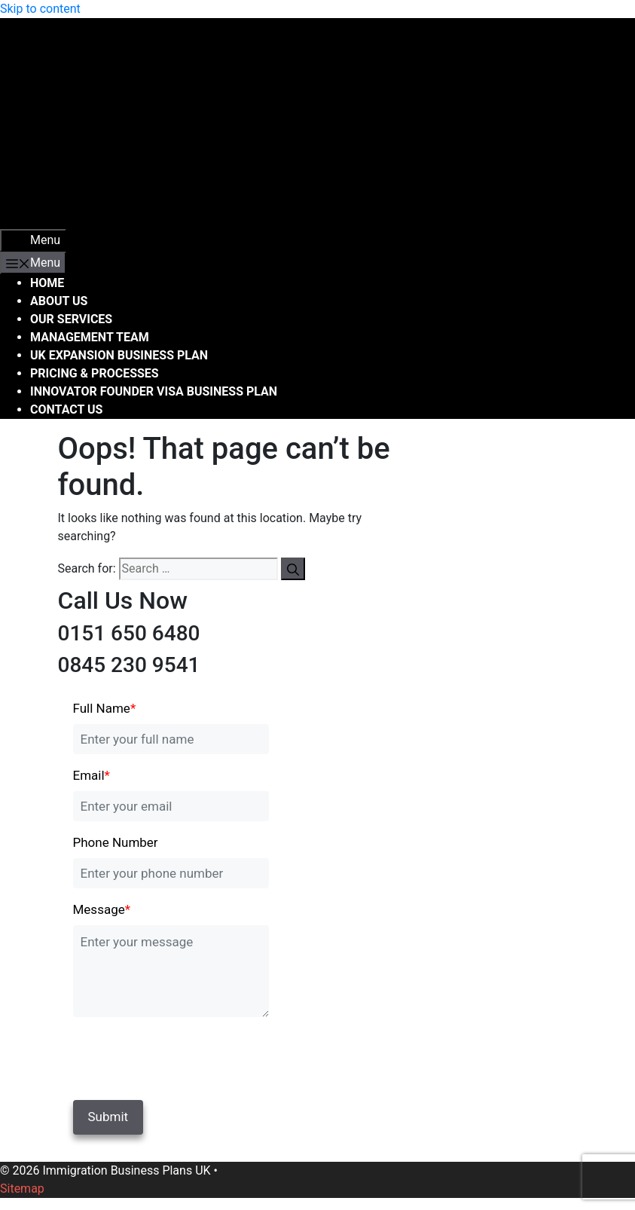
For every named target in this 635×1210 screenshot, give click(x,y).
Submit (108, 1116)
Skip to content (40, 9)
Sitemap (22, 1188)
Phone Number (115, 842)
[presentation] (176, 1055)
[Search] (293, 569)
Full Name (104, 708)
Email (91, 775)
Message (102, 909)
